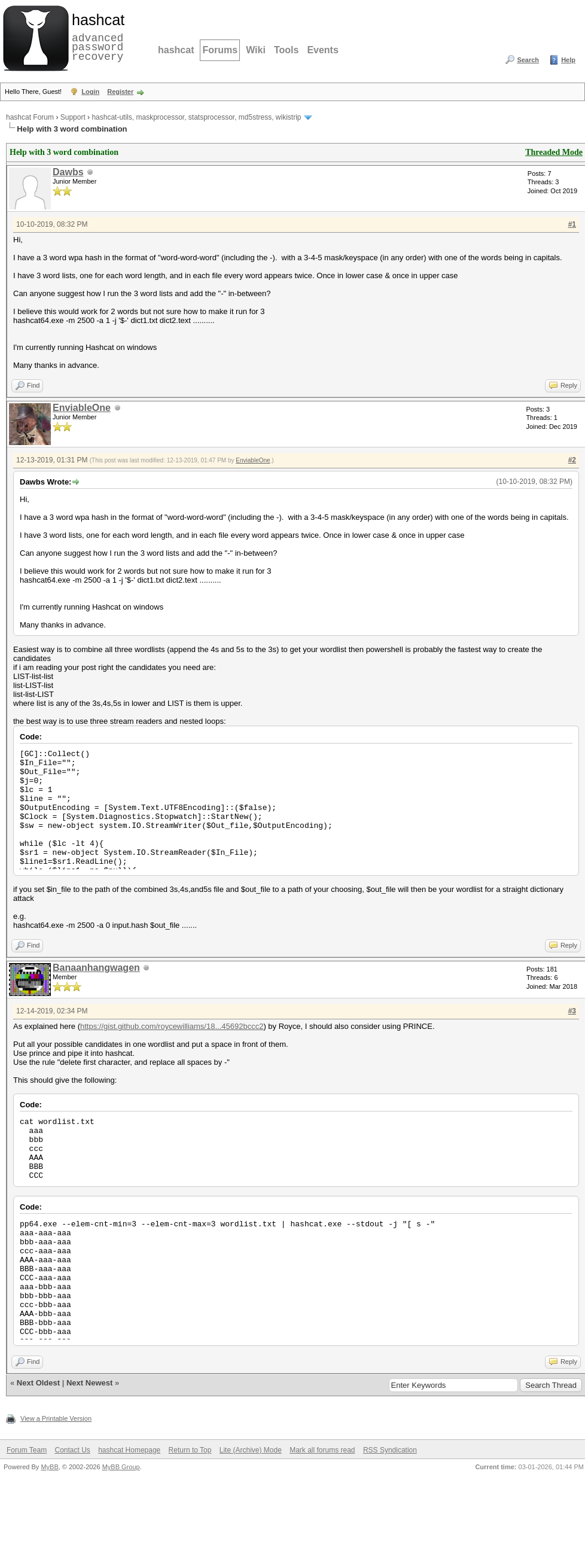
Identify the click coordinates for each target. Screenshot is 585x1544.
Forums (219, 50)
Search (528, 59)
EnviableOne (82, 408)
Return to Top (190, 1450)
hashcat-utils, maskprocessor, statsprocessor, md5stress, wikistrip (196, 117)
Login (90, 91)
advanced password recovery (96, 36)
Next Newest (89, 1382)
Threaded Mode (554, 152)
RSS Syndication (390, 1450)
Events (322, 50)
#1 (572, 224)
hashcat (176, 50)
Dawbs (68, 172)
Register (120, 91)
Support (73, 117)
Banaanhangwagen (96, 968)
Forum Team (27, 1450)
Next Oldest (38, 1382)
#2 (572, 460)
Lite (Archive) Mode (251, 1450)
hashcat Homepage (129, 1450)
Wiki (256, 50)
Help (568, 59)
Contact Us (72, 1450)
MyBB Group (121, 1466)
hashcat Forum (30, 117)
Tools (286, 50)
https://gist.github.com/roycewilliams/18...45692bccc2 (171, 1026)
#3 (572, 1011)
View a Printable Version (56, 1418)
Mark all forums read (322, 1450)
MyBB (49, 1466)
